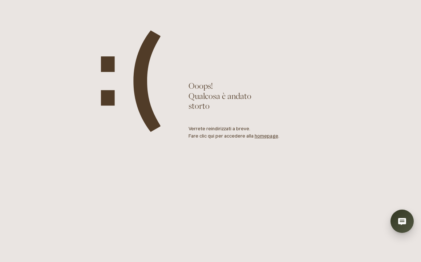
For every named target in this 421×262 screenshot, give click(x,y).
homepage (266, 136)
